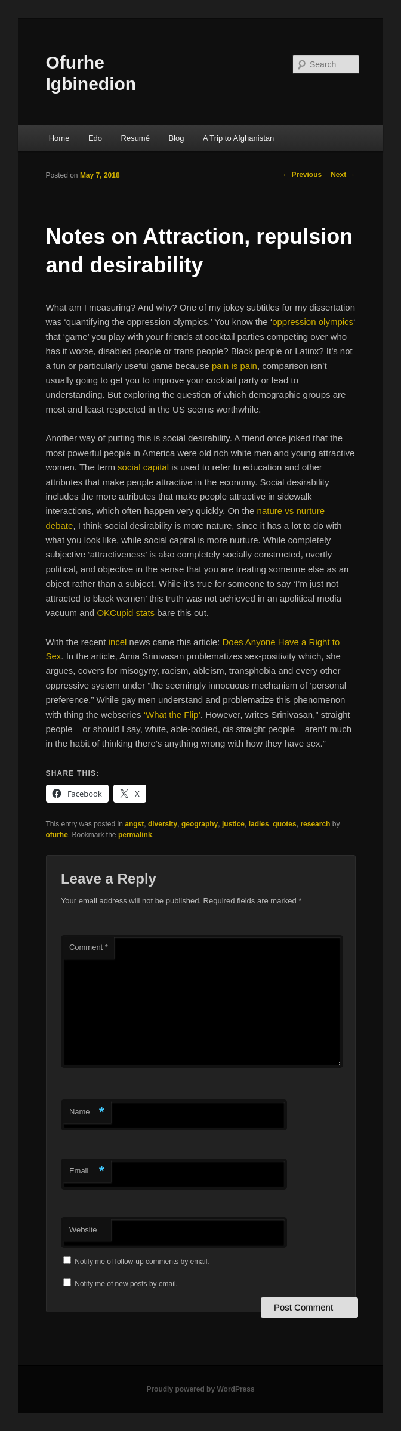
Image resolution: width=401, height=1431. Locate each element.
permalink (135, 835)
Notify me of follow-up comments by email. (142, 1261)
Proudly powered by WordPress (200, 1389)
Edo (95, 138)
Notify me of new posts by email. (126, 1284)
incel (118, 642)
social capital (143, 467)
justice (233, 824)
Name (86, 1112)
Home (59, 138)
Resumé (135, 138)
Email (86, 1171)
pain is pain (234, 366)
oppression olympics (312, 322)
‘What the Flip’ (172, 715)
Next (343, 175)
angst (134, 824)
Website (83, 1229)
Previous (302, 175)
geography (199, 824)
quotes (284, 824)
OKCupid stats (126, 613)
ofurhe (57, 835)
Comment (88, 947)
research (315, 824)
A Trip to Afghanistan (238, 138)
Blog (176, 138)
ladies (259, 824)
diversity (162, 824)
